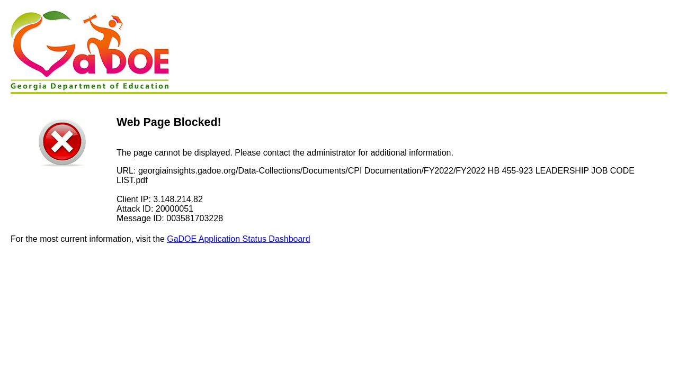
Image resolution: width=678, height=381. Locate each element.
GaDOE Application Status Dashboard (238, 238)
